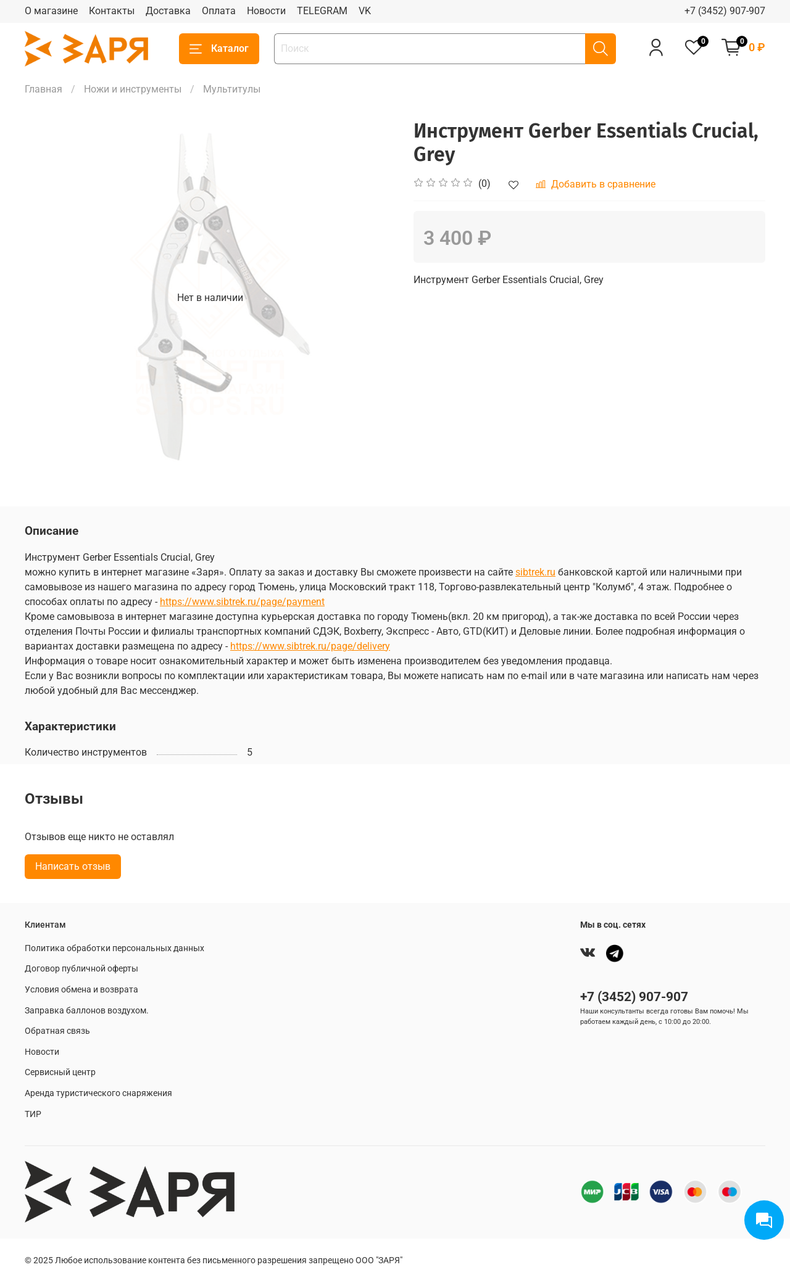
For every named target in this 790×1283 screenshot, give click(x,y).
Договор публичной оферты (81, 968)
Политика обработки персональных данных (114, 948)
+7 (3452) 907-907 (724, 11)
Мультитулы (231, 89)
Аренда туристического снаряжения (98, 1093)
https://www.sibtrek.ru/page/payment (242, 602)
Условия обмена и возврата (81, 989)
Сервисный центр (60, 1072)
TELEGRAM (322, 11)
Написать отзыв (72, 866)
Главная (43, 89)
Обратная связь (57, 1031)
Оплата (219, 11)
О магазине (51, 11)
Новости (266, 11)
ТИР (33, 1114)
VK (365, 11)
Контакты (112, 11)
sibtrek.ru (535, 572)
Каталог (219, 49)
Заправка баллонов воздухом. (87, 1010)
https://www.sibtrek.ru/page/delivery (310, 646)
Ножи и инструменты (132, 89)
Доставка (168, 11)
